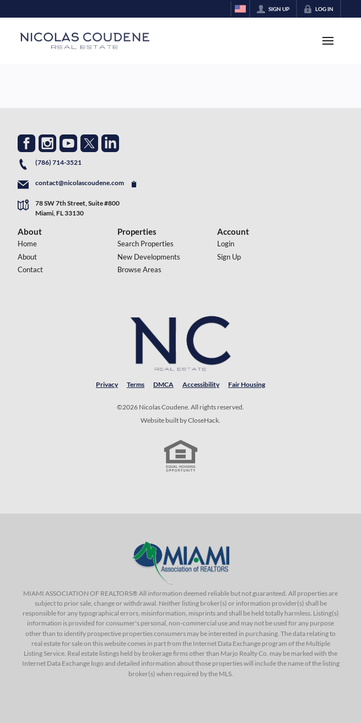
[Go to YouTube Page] (68, 143)
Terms (135, 384)
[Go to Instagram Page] (47, 143)
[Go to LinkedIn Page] (110, 143)
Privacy (107, 384)
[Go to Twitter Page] (89, 143)
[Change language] (240, 9)
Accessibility (200, 384)
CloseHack (203, 420)
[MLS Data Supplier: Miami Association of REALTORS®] (180, 563)
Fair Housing (246, 384)
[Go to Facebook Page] (26, 143)
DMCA (163, 384)
